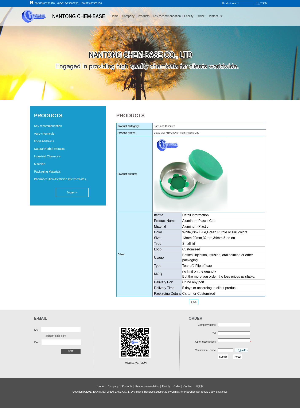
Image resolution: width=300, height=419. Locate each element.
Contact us (215, 16)
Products (143, 16)
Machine (39, 164)
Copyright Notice (217, 391)
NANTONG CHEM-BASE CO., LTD (113, 391)
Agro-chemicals (44, 133)
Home (114, 16)
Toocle (204, 391)
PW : (37, 342)
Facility (189, 16)
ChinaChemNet (180, 391)
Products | (128, 386)
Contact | (189, 386)
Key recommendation (167, 16)
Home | (102, 386)
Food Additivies (44, 141)
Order (200, 16)
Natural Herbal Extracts (49, 148)
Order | (178, 386)
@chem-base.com (56, 335)
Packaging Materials (47, 171)
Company (128, 16)
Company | (114, 386)
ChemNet (194, 391)
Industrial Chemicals (47, 156)
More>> (72, 192)
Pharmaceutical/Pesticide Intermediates (60, 179)
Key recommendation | (148, 386)
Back (193, 301)
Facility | (167, 386)
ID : (36, 329)
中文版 (263, 3)
